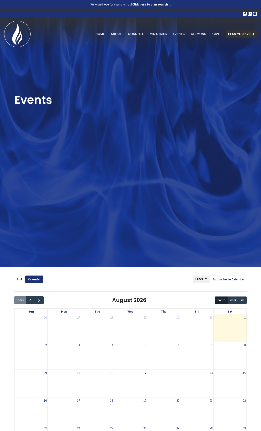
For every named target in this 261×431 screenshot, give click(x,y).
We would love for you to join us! (131, 4)
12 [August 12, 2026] (144, 373)
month (221, 300)
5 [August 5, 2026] (145, 345)
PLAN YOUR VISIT (241, 34)
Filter (201, 279)
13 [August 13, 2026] (177, 373)
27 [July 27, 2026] (78, 317)
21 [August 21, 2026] (211, 401)
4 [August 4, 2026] (112, 345)
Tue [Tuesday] (97, 311)
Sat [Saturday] (230, 311)
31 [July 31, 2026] (211, 317)
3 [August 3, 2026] (79, 345)
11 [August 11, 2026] (111, 373)
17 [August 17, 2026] (78, 401)
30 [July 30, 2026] (177, 317)
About (116, 34)
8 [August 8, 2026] (245, 345)
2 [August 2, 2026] (46, 345)
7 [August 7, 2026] (211, 345)
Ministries (158, 34)
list (242, 300)
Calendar (34, 279)
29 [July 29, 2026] (144, 317)
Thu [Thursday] (164, 311)
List (19, 279)
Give (216, 34)
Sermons (198, 34)
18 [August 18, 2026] (111, 401)
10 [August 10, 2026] (78, 373)
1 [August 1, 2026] (245, 317)
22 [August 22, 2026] (244, 401)
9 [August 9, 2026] (46, 373)
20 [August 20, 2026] (177, 401)
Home (100, 34)
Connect (136, 34)
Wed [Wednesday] (130, 311)
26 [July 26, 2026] (45, 317)
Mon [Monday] (64, 311)
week (233, 300)
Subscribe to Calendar (228, 279)
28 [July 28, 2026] (111, 317)
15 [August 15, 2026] (244, 373)
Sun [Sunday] (31, 311)
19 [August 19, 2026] (144, 401)
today (20, 300)
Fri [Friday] (197, 311)
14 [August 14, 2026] (211, 373)
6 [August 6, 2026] (178, 345)
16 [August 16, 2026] (45, 401)
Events (179, 34)
